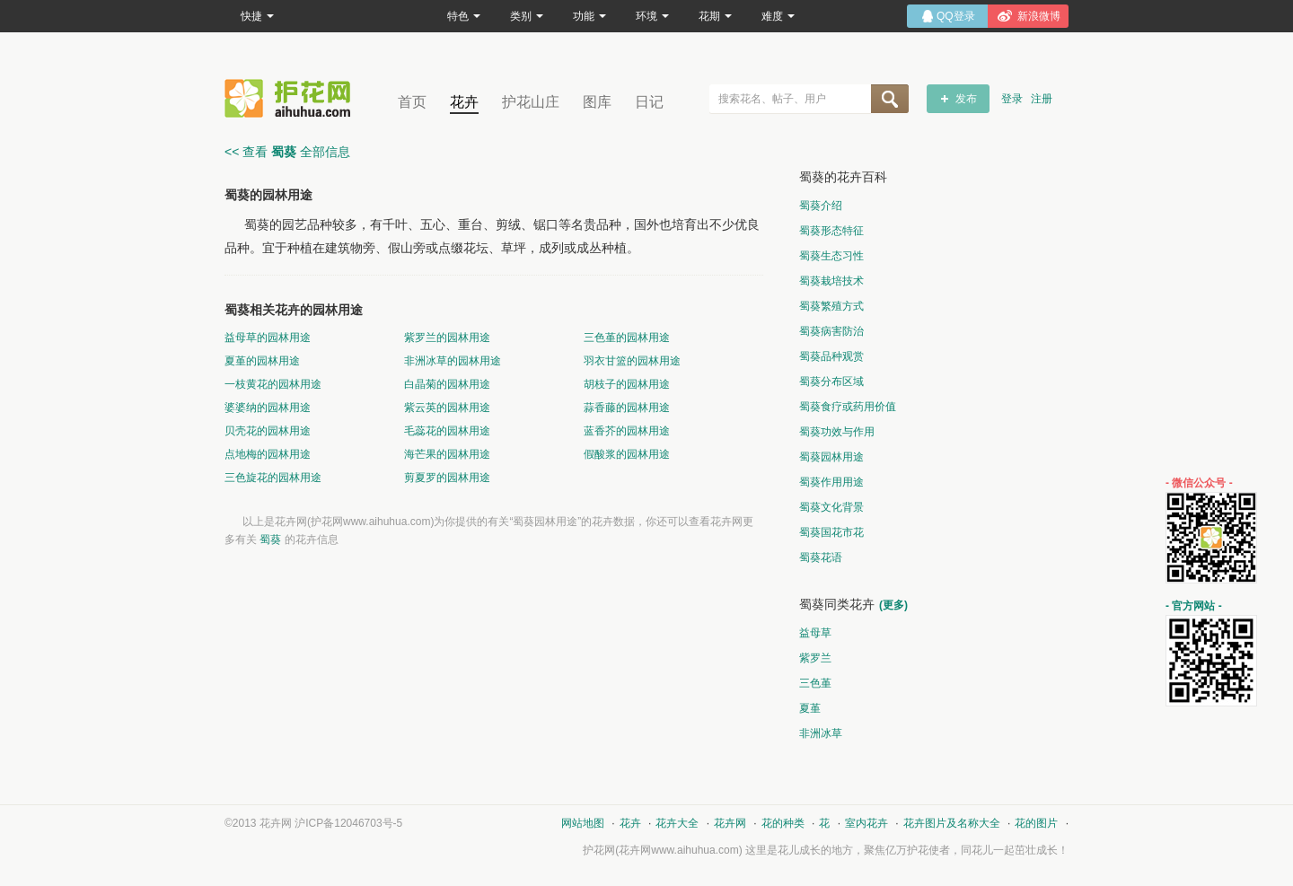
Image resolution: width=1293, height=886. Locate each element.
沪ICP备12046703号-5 (348, 823)
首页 (412, 102)
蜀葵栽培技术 (831, 281)
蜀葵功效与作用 (837, 431)
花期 (715, 16)
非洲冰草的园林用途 (452, 361)
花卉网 (291, 98)
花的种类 (783, 823)
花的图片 (1036, 823)
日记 (649, 102)
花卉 (464, 102)
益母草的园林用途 (267, 337)
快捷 (257, 16)
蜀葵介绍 (820, 205)
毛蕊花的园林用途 (447, 431)
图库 (597, 102)
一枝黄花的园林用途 (272, 384)
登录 (1012, 98)
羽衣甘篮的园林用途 (632, 361)
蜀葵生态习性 (831, 256)
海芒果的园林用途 (447, 454)
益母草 (815, 633)
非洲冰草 (820, 733)
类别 (526, 16)
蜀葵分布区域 (831, 381)
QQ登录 (956, 16)
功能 (589, 16)
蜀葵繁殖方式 (831, 306)
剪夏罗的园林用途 (447, 477)
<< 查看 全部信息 (287, 152)
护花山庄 (530, 102)
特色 (463, 16)
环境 (652, 16)
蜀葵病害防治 (831, 331)
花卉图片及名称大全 (951, 823)
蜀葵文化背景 (831, 507)
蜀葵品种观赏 (831, 356)
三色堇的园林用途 (627, 337)
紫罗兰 (815, 658)
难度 (778, 16)
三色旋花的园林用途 (272, 477)
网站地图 (582, 823)
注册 (1041, 98)
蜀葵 (270, 539)
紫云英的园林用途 (447, 407)
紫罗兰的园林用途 (447, 337)
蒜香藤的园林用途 (627, 407)
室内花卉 (866, 823)
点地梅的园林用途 (267, 454)
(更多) (893, 605)
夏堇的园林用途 (262, 361)
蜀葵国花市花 (831, 532)
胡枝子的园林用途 (627, 384)
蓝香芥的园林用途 (627, 431)
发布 (966, 98)
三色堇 (815, 683)
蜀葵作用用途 (831, 482)
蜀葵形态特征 (831, 230)
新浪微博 (1038, 16)
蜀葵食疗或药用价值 (847, 406)
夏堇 (810, 708)
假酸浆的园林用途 (627, 454)
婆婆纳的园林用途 (267, 407)
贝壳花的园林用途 (267, 431)
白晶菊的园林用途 (447, 384)
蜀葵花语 (820, 557)
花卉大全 (677, 823)
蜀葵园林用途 (831, 457)
